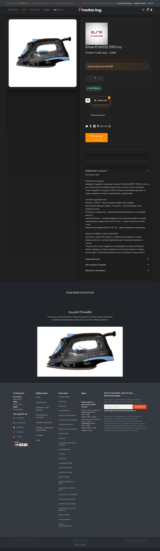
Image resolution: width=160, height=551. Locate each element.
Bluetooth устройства (68, 494)
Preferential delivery (42, 416)
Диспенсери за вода (67, 504)
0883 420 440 (17, 399)
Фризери (62, 438)
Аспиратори (64, 434)
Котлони (62, 458)
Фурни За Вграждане (67, 415)
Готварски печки (66, 424)
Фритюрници (64, 477)
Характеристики (117, 259)
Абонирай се (140, 407)
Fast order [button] (96, 136)
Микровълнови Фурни (68, 429)
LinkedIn (18, 427)
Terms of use (130, 541)
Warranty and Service (42, 409)
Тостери (62, 454)
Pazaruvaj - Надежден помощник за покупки (80, 544)
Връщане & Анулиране (117, 270)
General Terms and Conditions (45, 429)
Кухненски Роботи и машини (67, 509)
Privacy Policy (141, 541)
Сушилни (62, 406)
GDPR (38, 440)
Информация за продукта (117, 170)
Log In (150, 3)
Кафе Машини (64, 449)
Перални (62, 401)
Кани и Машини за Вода (66, 482)
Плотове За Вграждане (68, 420)
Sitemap (39, 435)
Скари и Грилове (66, 472)
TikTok (17, 437)
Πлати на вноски (97, 115)
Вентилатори (64, 515)
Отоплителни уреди (67, 499)
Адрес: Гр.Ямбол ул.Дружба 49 (91, 410)
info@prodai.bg (18, 409)
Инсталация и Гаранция (117, 264)
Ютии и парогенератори (65, 525)
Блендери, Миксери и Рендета (68, 444)
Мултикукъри (64, 519)
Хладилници (64, 397)
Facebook (18, 418)
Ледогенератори (65, 468)
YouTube (18, 432)
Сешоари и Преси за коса (67, 489)
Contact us (41, 402)
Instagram (19, 423)
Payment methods (44, 423)
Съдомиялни (64, 411)
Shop (38, 397)
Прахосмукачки (65, 463)
